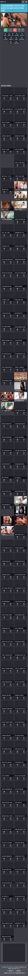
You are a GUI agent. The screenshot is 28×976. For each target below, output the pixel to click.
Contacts (10, 971)
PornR (3, 2)
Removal (18, 971)
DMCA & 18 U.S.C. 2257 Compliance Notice (14, 973)
